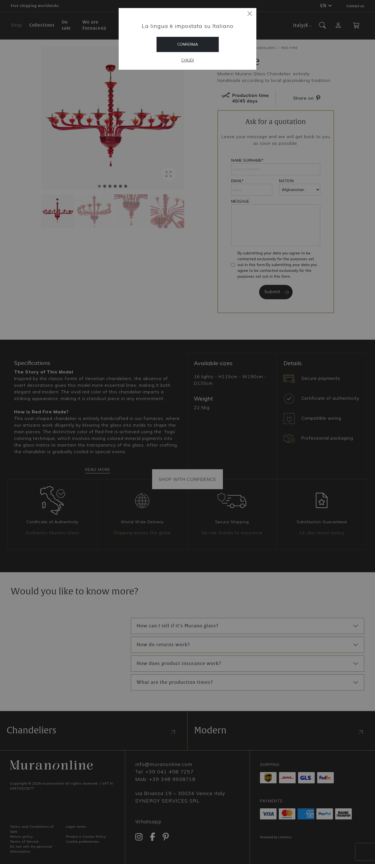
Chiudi (187, 60)
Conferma (187, 44)
